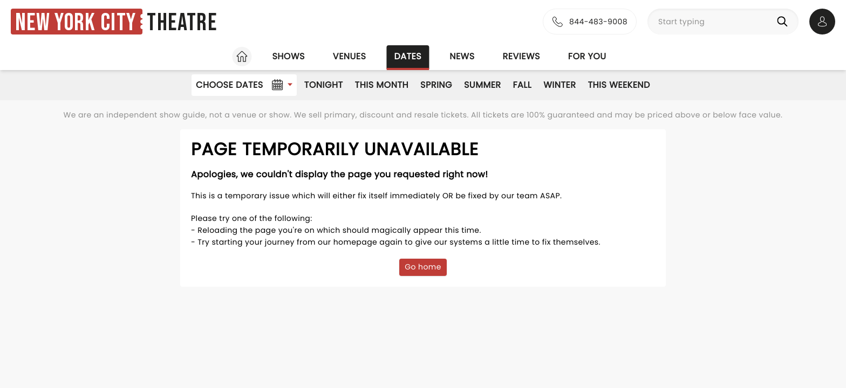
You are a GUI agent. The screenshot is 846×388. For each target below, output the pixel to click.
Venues (349, 56)
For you (587, 56)
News (461, 56)
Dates (407, 56)
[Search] (784, 21)
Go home (423, 266)
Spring (436, 85)
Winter (559, 85)
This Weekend (619, 85)
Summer (482, 85)
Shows (288, 56)
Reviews (521, 56)
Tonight (323, 85)
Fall (522, 85)
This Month (381, 85)
